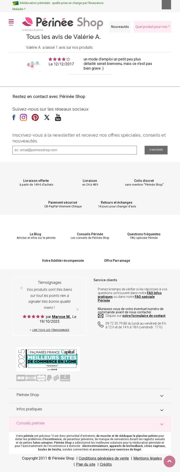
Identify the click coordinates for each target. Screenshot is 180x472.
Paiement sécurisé (62, 202)
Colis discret (144, 181)
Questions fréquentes (144, 234)
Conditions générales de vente (104, 458)
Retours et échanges (116, 202)
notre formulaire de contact (143, 316)
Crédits (106, 464)
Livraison (90, 181)
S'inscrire (156, 149)
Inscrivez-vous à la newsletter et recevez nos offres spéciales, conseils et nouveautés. (89, 137)
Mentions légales (147, 458)
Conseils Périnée (90, 234)
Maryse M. (61, 317)
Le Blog (35, 234)
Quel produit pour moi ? (152, 27)
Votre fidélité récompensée (63, 260)
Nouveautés (120, 27)
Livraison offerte (36, 181)
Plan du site (85, 464)
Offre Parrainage (117, 260)
